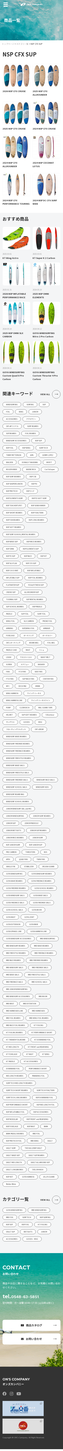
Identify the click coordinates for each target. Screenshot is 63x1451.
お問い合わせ (31, 1341)
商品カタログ (31, 1327)
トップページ (8, 43)
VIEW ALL (50, 394)
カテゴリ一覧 (22, 43)
